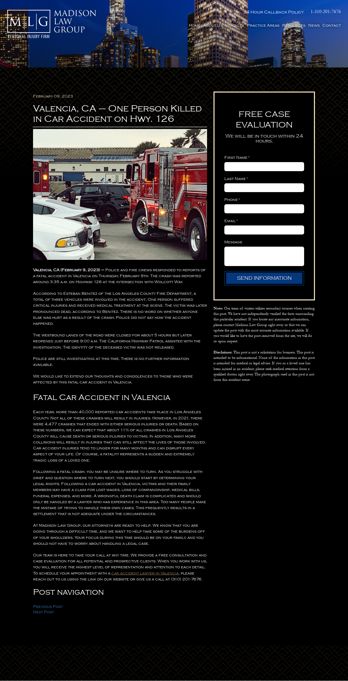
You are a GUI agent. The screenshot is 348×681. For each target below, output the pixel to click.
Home (194, 25)
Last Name (236, 179)
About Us (213, 25)
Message (233, 242)
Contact (331, 25)
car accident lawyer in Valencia (145, 573)
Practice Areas (263, 25)
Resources (293, 25)
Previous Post (48, 607)
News (314, 25)
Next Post (43, 612)
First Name (237, 158)
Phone (232, 200)
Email (231, 221)
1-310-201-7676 (326, 11)
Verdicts (234, 25)
